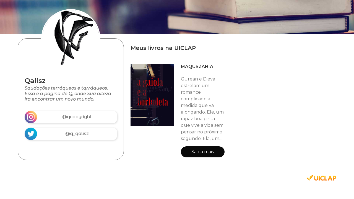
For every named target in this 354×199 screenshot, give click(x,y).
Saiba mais (202, 151)
